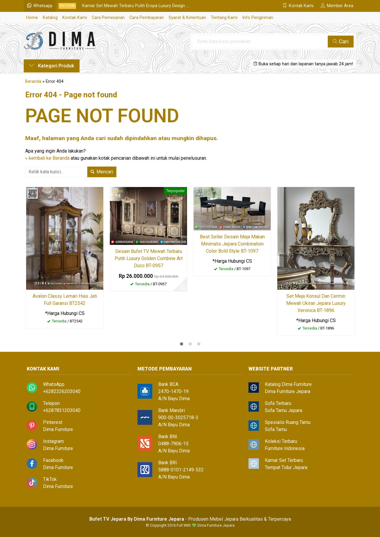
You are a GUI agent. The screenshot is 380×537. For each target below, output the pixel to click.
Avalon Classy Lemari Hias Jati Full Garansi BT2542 (65, 299)
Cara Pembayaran (146, 17)
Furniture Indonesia (285, 448)
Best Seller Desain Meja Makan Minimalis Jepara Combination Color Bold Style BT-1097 (232, 244)
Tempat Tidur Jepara (286, 467)
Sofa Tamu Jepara (283, 410)
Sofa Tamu (276, 429)
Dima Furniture (58, 429)
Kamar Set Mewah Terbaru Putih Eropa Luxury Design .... (136, 5)
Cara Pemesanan (108, 17)
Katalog (50, 17)
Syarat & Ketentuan (187, 17)
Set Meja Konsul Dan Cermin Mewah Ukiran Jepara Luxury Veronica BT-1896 (316, 303)
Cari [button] (341, 41)
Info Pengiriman (257, 17)
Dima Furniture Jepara (287, 391)
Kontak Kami (74, 17)
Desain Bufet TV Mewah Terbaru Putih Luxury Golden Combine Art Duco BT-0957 (149, 258)
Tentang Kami (224, 17)
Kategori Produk (51, 66)
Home (32, 17)
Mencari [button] (102, 172)
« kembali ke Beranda (47, 158)
